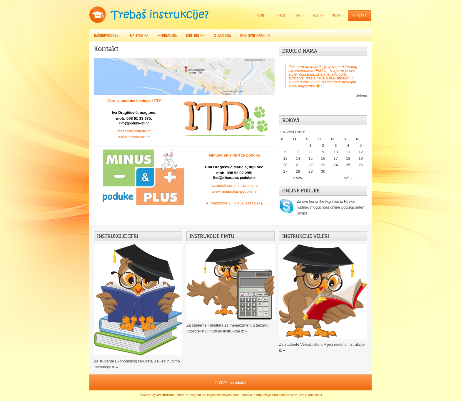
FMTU (320, 14)
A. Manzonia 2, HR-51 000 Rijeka (234, 203)
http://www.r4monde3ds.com (276, 395)
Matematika (139, 35)
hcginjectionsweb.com (223, 395)
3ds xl (303, 395)
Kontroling (195, 35)
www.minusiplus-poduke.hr (234, 191)
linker (318, 395)
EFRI (301, 14)
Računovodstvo (107, 35)
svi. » (348, 178)
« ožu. (298, 178)
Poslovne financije (255, 35)
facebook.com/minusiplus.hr (234, 185)
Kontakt (359, 15)
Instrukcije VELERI (305, 236)
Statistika (222, 35)
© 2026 (222, 382)
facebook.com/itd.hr (134, 131)
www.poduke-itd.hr (134, 137)
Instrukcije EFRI (117, 236)
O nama (280, 15)
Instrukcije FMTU (212, 236)
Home (261, 15)
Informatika (167, 35)
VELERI (339, 14)
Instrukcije (237, 382)
